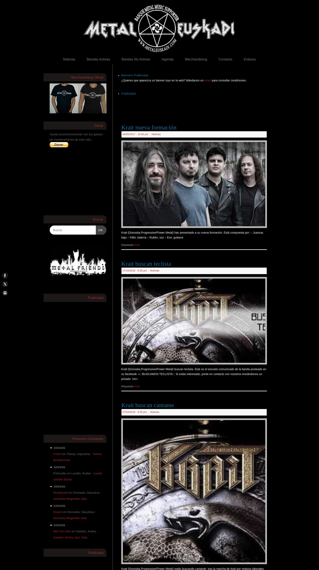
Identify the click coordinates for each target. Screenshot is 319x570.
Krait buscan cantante (147, 405)
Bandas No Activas (135, 59)
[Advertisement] (195, 105)
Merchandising (196, 59)
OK (99, 229)
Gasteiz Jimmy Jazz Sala (70, 537)
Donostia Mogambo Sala (70, 498)
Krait (137, 245)
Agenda (168, 59)
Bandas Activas (98, 59)
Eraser (57, 512)
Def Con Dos (62, 531)
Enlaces (250, 59)
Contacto (225, 59)
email (208, 80)
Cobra (57, 454)
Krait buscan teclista (146, 263)
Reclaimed (60, 492)
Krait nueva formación (149, 127)
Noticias (69, 59)
